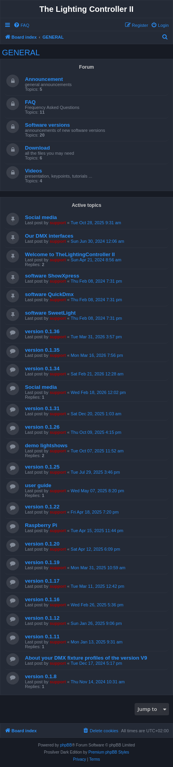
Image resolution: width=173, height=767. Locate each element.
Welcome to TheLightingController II (70, 254)
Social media (41, 217)
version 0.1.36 (42, 331)
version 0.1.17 (42, 581)
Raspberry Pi (41, 525)
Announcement (44, 79)
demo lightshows (46, 445)
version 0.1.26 (42, 427)
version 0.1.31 (42, 408)
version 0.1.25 (42, 467)
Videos (33, 171)
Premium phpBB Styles (108, 752)
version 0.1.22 (42, 507)
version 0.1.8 (41, 676)
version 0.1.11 (42, 636)
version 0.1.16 (42, 599)
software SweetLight (50, 313)
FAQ (30, 102)
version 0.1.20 (42, 544)
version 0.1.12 (42, 618)
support (57, 222)
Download (37, 148)
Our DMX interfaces (49, 236)
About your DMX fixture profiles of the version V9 (86, 658)
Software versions (47, 125)
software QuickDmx (49, 294)
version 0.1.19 (42, 562)
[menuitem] (21, 25)
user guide (38, 485)
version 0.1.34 (42, 368)
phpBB (66, 745)
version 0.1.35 (42, 350)
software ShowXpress (52, 276)
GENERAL (21, 52)
